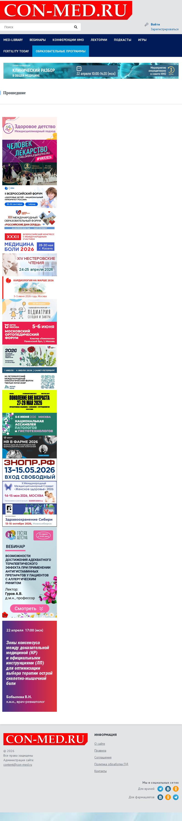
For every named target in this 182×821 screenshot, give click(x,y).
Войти (155, 24)
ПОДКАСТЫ (122, 40)
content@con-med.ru (17, 765)
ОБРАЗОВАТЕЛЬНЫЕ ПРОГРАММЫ (61, 51)
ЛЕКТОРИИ (99, 40)
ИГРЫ (142, 40)
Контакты (100, 771)
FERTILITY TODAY (16, 51)
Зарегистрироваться (165, 29)
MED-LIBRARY (13, 40)
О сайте (99, 744)
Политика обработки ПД (111, 764)
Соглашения (102, 757)
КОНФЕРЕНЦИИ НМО (68, 40)
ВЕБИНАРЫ (38, 40)
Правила (100, 750)
